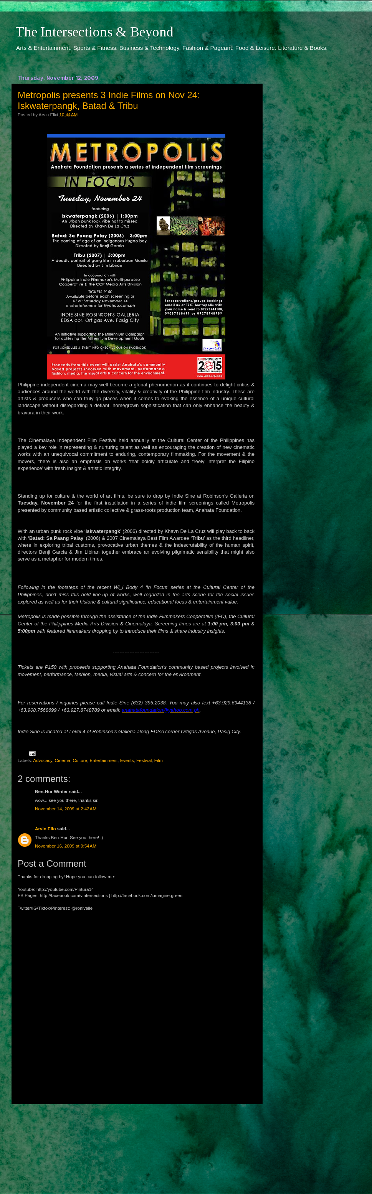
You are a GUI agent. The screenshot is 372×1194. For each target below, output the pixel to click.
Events (127, 760)
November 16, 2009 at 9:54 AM (65, 845)
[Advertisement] (136, 1142)
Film (158, 760)
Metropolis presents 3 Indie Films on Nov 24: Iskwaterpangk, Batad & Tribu (109, 100)
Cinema (62, 760)
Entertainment (104, 760)
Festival (144, 760)
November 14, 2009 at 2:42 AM (65, 808)
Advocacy (42, 760)
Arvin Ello (45, 828)
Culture (80, 760)
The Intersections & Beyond (94, 32)
